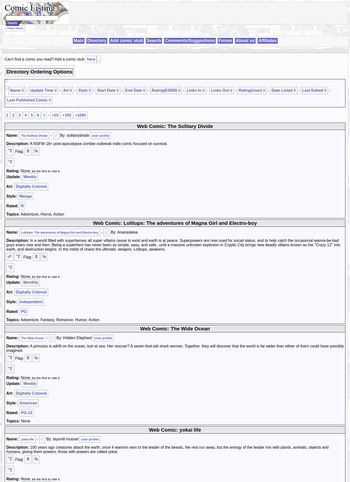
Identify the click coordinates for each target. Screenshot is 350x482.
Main (79, 40)
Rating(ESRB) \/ (166, 90)
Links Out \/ (221, 90)
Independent (31, 302)
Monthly (30, 282)
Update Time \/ (43, 90)
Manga (25, 196)
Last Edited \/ (314, 90)
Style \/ (84, 90)
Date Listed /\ (283, 90)
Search (154, 40)
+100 (66, 115)
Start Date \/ (108, 90)
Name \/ (17, 90)
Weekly (30, 177)
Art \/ (67, 90)
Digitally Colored (31, 186)
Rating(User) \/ (252, 90)
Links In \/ (196, 90)
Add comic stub (126, 40)
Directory (96, 40)
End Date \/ (135, 90)
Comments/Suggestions (190, 40)
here (91, 59)
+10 (55, 115)
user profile (101, 135)
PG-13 (26, 413)
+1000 (80, 115)
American (28, 403)
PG (23, 311)
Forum (225, 40)
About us (245, 40)
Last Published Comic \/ (29, 100)
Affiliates (267, 40)
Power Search (15, 28)
